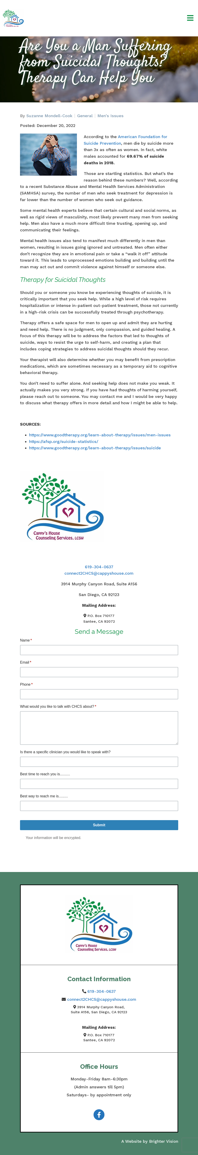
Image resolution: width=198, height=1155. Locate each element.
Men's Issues (110, 116)
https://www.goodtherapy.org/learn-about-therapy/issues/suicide (95, 447)
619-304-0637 (99, 566)
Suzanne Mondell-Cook (49, 116)
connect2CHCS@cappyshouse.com (99, 573)
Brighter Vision (163, 1141)
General (85, 116)
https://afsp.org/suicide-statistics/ (63, 441)
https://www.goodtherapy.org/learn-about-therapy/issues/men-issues (100, 434)
